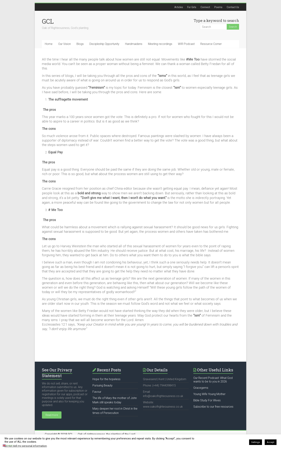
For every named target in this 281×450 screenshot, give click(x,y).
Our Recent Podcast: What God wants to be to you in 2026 (213, 379)
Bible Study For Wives (207, 400)
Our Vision (64, 44)
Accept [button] (270, 442)
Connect (205, 7)
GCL (48, 21)
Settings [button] (255, 442)
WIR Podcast (186, 44)
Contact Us (233, 7)
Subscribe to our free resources (213, 406)
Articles (178, 7)
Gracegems (200, 387)
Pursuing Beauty (102, 385)
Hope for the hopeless (106, 379)
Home (49, 44)
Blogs (80, 44)
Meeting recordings (160, 44)
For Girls (191, 7)
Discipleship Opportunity (104, 44)
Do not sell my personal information (25, 445)
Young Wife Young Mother (209, 394)
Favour (96, 391)
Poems (218, 7)
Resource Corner (211, 44)
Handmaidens (133, 44)
